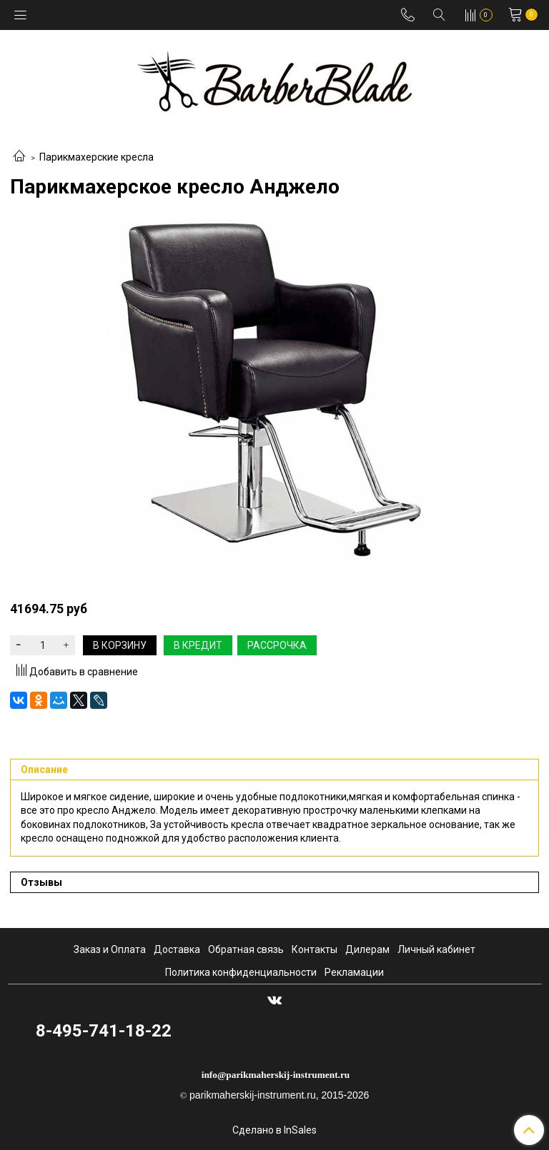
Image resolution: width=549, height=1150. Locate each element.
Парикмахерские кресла (96, 157)
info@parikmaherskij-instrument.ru (276, 1074)
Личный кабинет (436, 949)
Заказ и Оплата (110, 949)
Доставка (177, 949)
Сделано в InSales (274, 1130)
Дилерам (367, 949)
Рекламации (354, 972)
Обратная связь (246, 949)
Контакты (314, 949)
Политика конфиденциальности (241, 972)
